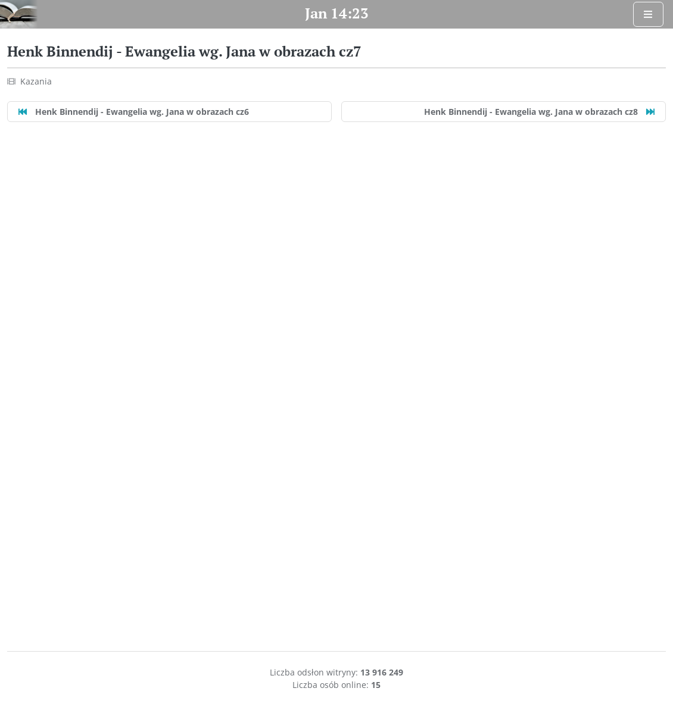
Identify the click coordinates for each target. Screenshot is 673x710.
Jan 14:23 (337, 13)
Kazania (36, 81)
